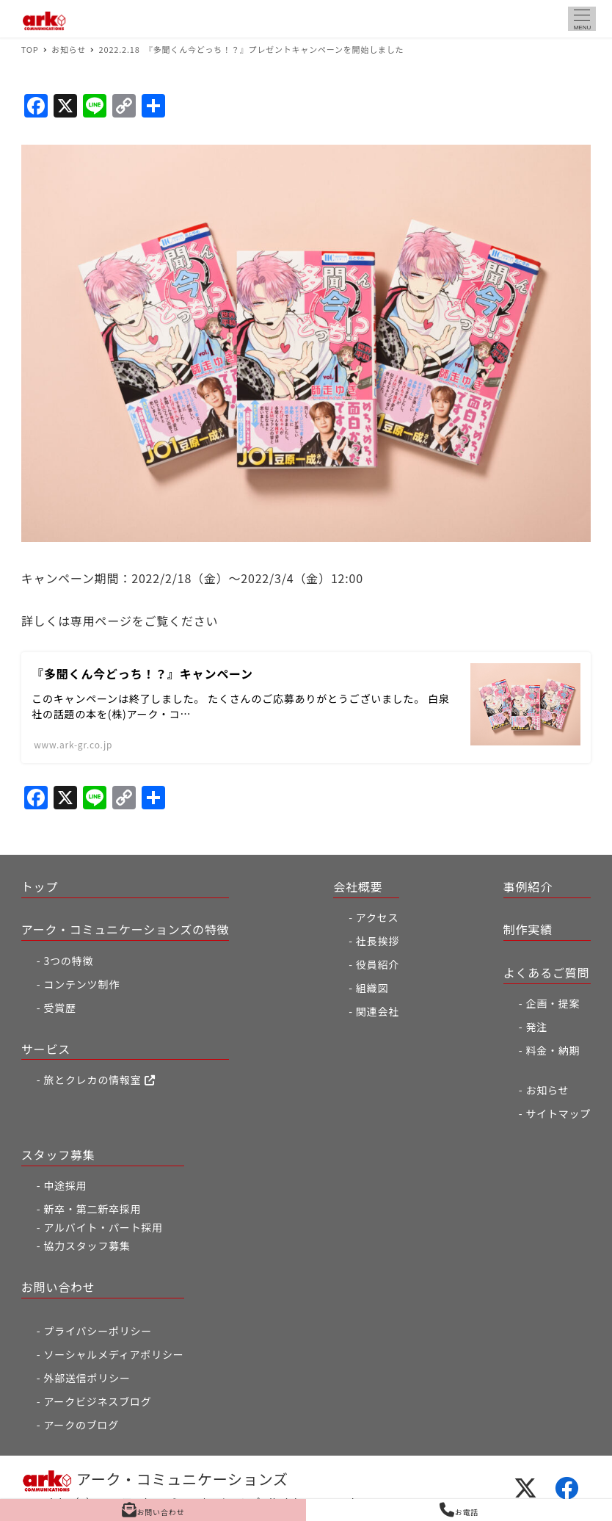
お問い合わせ (58, 1287)
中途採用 (65, 1185)
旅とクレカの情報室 (99, 1079)
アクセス (377, 917)
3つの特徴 (68, 960)
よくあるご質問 (546, 972)
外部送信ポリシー (86, 1377)
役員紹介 (377, 964)
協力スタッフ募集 (86, 1245)
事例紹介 (528, 886)
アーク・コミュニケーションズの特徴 (125, 929)
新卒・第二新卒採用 (92, 1209)
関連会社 (377, 1011)
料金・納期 (552, 1050)
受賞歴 (59, 1007)
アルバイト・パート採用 (103, 1227)
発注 (536, 1026)
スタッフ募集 (58, 1154)
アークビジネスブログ (97, 1401)
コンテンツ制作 (81, 984)
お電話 (459, 1510)
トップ (39, 886)
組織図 (372, 987)
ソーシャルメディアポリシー (113, 1354)
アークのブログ (81, 1424)
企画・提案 (552, 1003)
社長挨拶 (377, 940)
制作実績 (528, 929)
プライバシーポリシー (97, 1330)
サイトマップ (558, 1113)
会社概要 (357, 886)
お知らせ (547, 1090)
